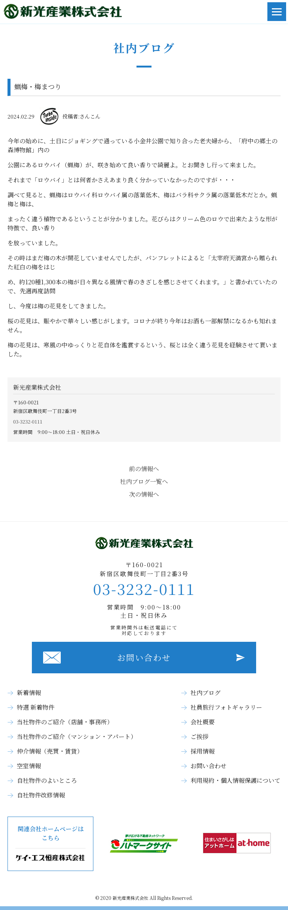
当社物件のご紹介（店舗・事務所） (65, 722)
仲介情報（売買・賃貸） (50, 751)
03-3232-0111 (27, 421)
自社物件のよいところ (47, 780)
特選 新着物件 (35, 707)
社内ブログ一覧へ (144, 481)
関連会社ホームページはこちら (50, 843)
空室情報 (29, 765)
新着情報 (29, 692)
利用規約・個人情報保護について (235, 780)
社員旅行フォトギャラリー (226, 707)
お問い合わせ (144, 657)
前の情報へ (144, 468)
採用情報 (202, 751)
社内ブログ (205, 692)
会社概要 (202, 722)
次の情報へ (144, 494)
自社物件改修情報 (41, 795)
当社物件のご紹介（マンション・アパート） (76, 736)
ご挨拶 (199, 736)
